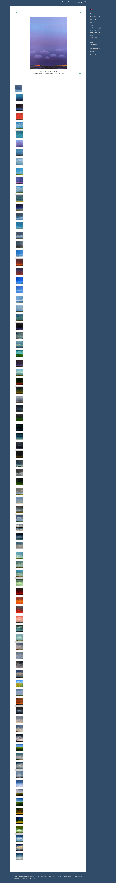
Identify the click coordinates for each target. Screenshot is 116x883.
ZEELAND (92, 25)
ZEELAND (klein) (94, 30)
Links (92, 52)
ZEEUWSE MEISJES (95, 37)
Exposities (94, 19)
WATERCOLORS (93, 45)
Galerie (92, 22)
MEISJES (92, 40)
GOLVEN (92, 35)
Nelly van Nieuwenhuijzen (59, 2)
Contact (93, 55)
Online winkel (95, 49)
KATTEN (92, 42)
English (91, 9)
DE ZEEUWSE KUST (95, 32)
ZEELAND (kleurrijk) (95, 28)
